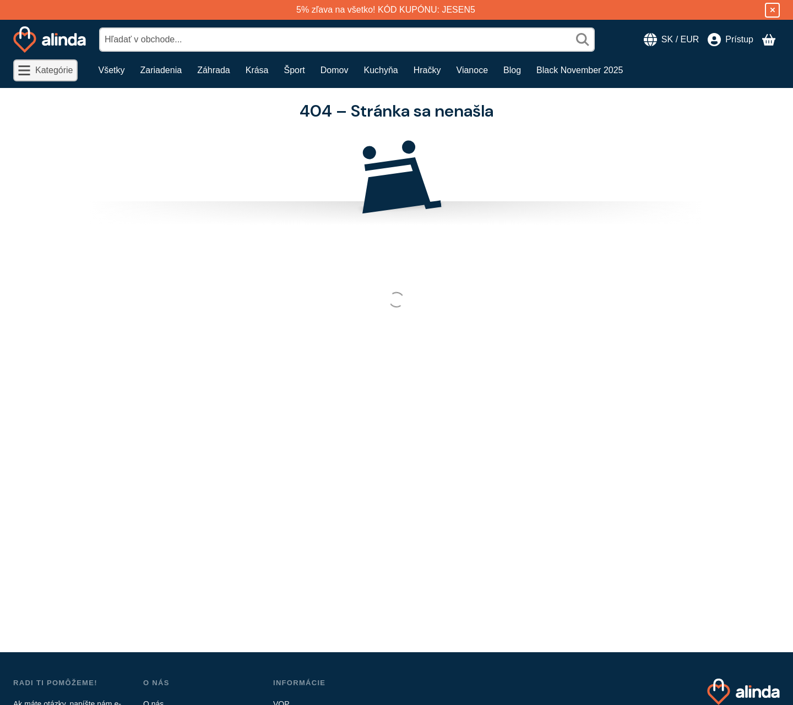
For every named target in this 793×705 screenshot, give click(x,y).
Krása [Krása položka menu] (257, 70)
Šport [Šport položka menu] (294, 70)
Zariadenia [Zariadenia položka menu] (161, 70)
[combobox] (347, 39)
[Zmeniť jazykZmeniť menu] (671, 40)
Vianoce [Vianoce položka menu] (472, 70)
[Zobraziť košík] (769, 40)
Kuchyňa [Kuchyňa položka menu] (380, 70)
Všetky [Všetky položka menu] (112, 70)
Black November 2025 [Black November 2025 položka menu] (579, 70)
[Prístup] (730, 40)
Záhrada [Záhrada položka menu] (213, 70)
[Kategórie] (45, 70)
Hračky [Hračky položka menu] (427, 70)
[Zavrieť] (772, 10)
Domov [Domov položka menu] (335, 70)
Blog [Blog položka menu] (512, 70)
